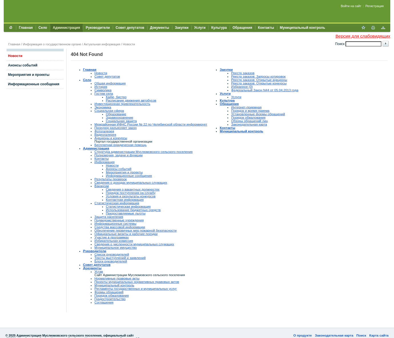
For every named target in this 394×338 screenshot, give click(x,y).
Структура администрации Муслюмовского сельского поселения (143, 151)
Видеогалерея (105, 134)
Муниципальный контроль (302, 28)
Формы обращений (109, 292)
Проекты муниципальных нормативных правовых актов (136, 282)
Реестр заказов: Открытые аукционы (259, 80)
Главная (26, 28)
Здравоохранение (119, 117)
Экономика (102, 107)
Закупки (182, 28)
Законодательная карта (249, 124)
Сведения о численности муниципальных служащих (134, 244)
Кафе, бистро (116, 97)
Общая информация (110, 83)
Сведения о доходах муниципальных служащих (130, 182)
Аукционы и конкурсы (110, 138)
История (100, 86)
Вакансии (101, 186)
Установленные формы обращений (258, 114)
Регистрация (374, 6)
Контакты (266, 28)
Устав (98, 271)
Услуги (200, 28)
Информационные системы (115, 223)
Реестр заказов (242, 73)
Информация (104, 162)
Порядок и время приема (250, 110)
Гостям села (103, 93)
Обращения (242, 28)
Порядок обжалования (111, 295)
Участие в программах (111, 237)
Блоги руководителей (110, 261)
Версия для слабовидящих (363, 36)
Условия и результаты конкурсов (130, 196)
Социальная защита (121, 121)
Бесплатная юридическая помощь (120, 145)
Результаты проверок (110, 179)
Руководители (98, 28)
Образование (116, 114)
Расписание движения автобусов (131, 100)
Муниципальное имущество (115, 247)
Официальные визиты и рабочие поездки (126, 234)
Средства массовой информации (119, 227)
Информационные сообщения (33, 84)
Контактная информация (125, 199)
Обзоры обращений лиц (249, 121)
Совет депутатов (130, 28)
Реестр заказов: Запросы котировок (258, 76)
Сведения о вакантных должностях (132, 189)
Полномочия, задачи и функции (118, 155)
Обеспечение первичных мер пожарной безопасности (135, 230)
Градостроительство (110, 299)
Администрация (66, 28)
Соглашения (103, 302)
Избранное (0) (242, 86)
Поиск (361, 335)
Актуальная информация (102, 44)
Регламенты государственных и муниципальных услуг (135, 288)
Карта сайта (379, 335)
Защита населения (108, 216)
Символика (103, 90)
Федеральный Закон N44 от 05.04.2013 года (264, 90)
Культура (219, 28)
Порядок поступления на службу (130, 193)
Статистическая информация (116, 203)
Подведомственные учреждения (119, 220)
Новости (129, 44)
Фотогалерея (104, 131)
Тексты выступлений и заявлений (120, 258)
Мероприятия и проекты (28, 75)
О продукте (302, 335)
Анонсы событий (22, 65)
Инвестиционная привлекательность (122, 104)
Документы (159, 28)
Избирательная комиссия (113, 240)
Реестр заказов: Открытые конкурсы (258, 83)
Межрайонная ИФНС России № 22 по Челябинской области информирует (150, 124)
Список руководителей (111, 254)
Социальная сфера (109, 110)
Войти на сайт (351, 6)
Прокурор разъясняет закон (115, 127)
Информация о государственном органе (52, 44)
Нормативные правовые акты (117, 278)
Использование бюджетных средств (133, 210)
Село (43, 28)
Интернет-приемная (246, 107)
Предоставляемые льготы (126, 213)
